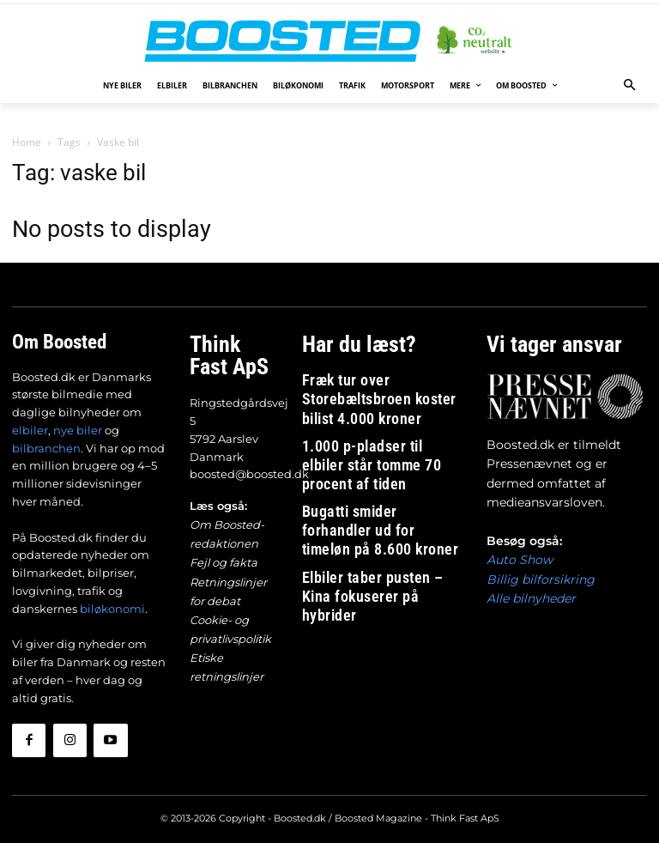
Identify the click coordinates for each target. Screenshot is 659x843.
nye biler (77, 427)
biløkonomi (112, 606)
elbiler (30, 427)
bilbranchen (46, 445)
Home (26, 142)
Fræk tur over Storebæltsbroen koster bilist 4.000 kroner (374, 381)
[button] (630, 86)
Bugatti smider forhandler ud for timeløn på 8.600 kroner (378, 457)
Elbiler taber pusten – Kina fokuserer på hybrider (364, 495)
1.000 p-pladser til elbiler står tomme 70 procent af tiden (374, 419)
